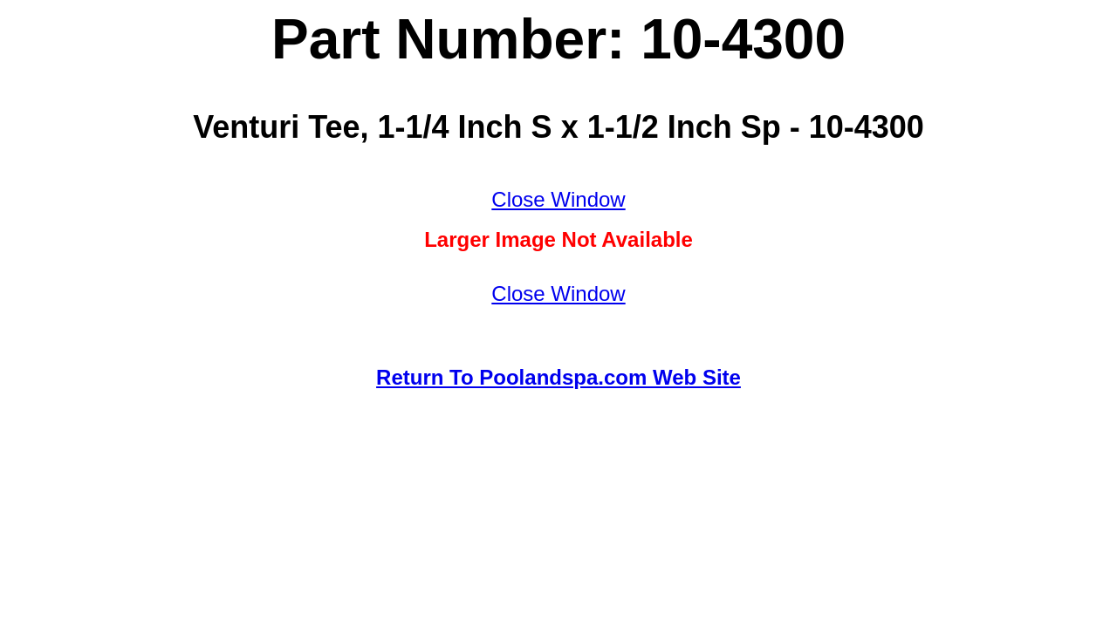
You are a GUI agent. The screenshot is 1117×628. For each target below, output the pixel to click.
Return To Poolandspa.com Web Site (558, 377)
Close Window (558, 199)
